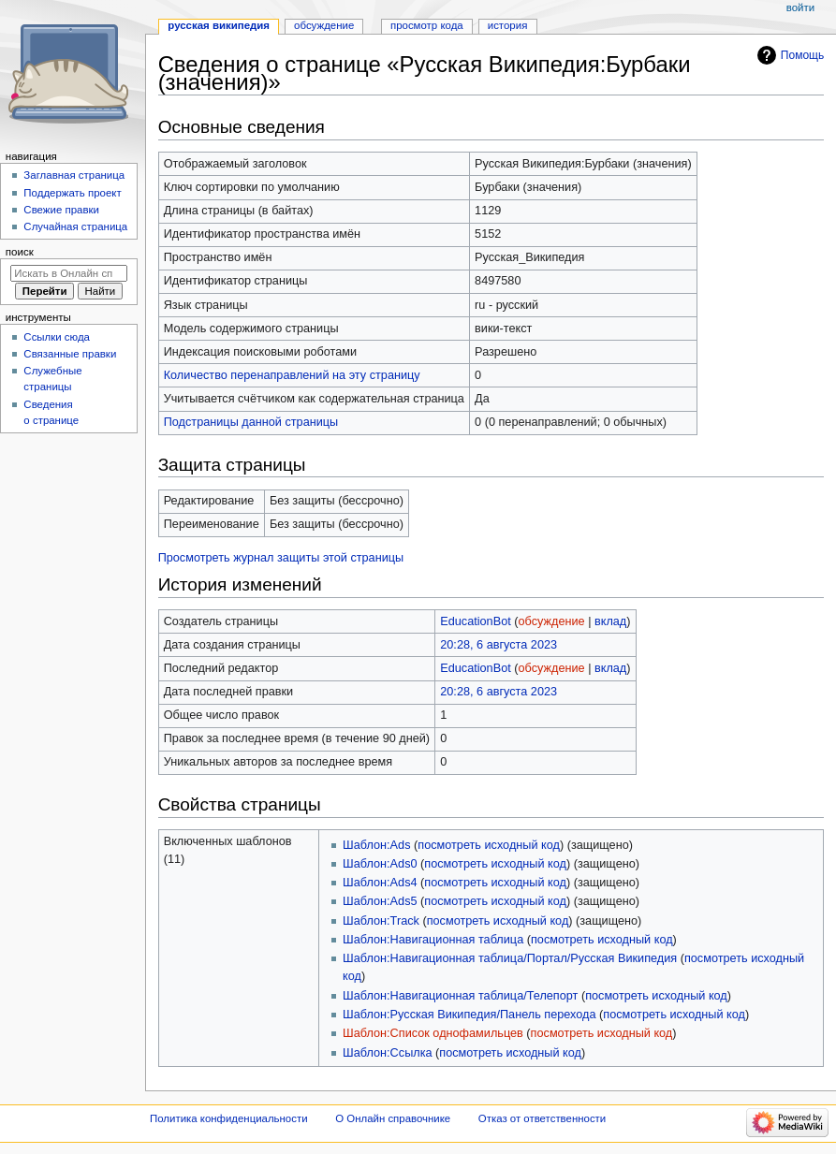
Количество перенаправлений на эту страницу (292, 375)
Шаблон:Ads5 (380, 901)
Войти (800, 7)
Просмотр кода (426, 25)
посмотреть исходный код (489, 845)
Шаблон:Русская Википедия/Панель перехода (469, 1014)
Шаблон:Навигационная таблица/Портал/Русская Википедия (510, 958)
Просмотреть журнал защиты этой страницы (281, 557)
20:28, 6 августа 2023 (498, 644)
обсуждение (552, 621)
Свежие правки (61, 209)
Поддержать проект (72, 192)
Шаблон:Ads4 (380, 882)
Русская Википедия (219, 25)
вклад (610, 621)
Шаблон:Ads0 (380, 863)
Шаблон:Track (381, 921)
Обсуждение (324, 25)
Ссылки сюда (56, 337)
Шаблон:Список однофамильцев (433, 1033)
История (508, 25)
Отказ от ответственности (542, 1118)
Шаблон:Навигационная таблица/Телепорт (460, 995)
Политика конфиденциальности (229, 1118)
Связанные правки (69, 353)
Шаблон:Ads (376, 845)
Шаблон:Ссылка (387, 1052)
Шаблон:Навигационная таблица (433, 939)
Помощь (803, 55)
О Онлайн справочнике (392, 1118)
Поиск (20, 251)
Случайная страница (75, 226)
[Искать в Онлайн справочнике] (68, 273)
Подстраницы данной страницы (251, 422)
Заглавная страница (74, 175)
